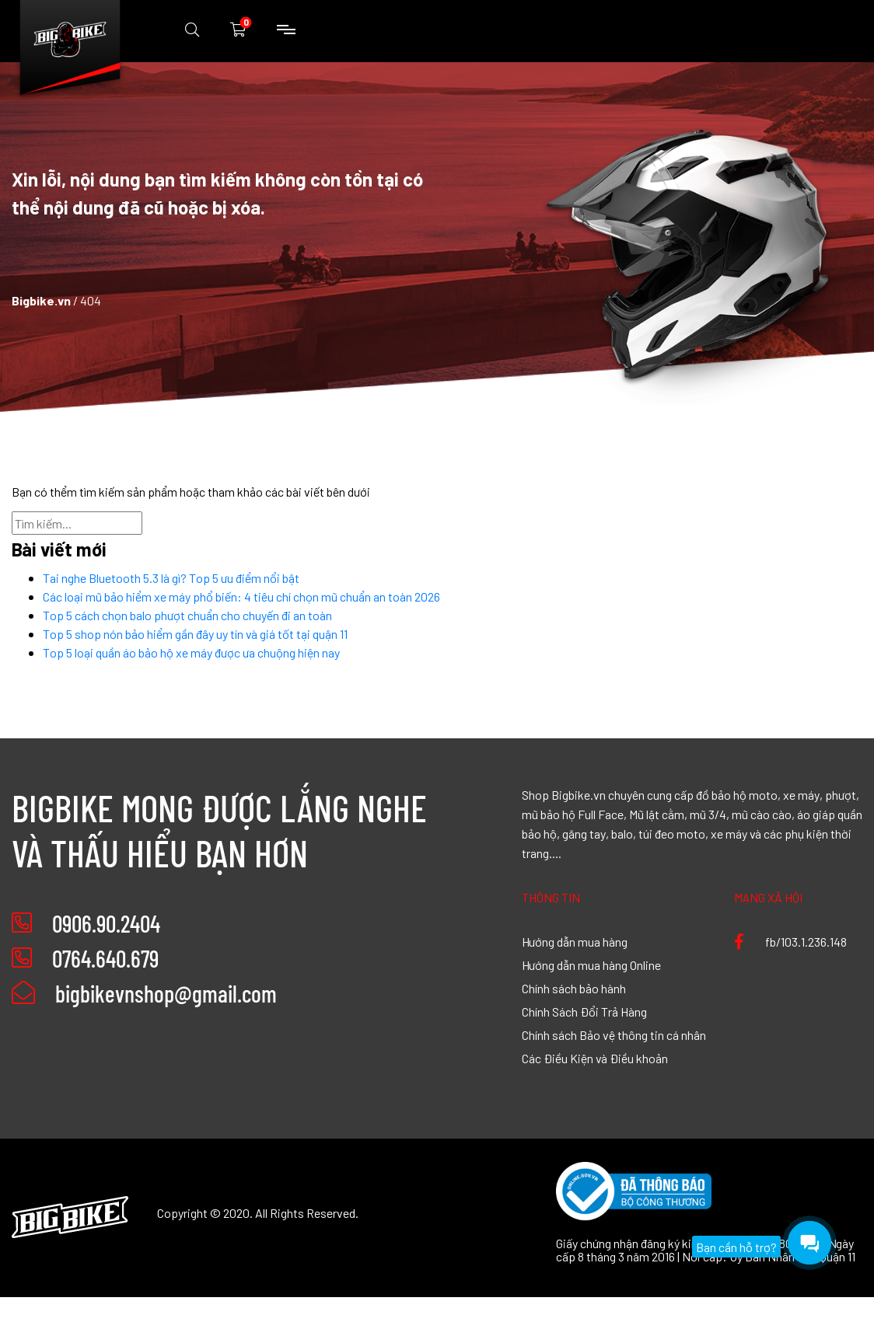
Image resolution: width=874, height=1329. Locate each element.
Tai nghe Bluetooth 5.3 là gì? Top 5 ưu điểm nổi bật (171, 577)
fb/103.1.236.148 (790, 941)
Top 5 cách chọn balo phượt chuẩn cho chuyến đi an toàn (187, 615)
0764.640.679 (105, 958)
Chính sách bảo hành (574, 988)
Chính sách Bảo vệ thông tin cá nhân (614, 1034)
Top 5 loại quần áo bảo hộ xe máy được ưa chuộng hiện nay (191, 652)
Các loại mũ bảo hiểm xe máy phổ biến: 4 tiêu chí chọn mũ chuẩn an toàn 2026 (241, 596)
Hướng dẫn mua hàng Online (591, 964)
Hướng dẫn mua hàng (575, 941)
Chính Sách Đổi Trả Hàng (584, 1011)
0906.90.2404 (106, 923)
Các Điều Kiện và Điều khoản (595, 1058)
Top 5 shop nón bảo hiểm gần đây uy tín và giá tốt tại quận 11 (195, 633)
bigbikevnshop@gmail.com (144, 993)
